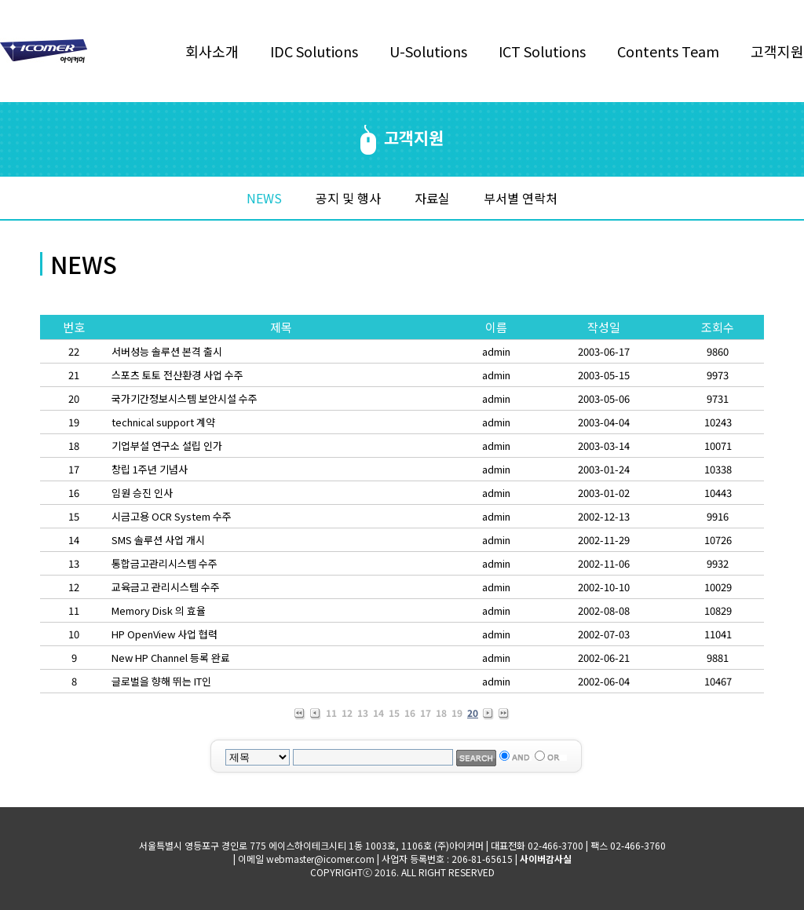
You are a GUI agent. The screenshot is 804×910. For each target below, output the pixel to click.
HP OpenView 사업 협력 (164, 634)
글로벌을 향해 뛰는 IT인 (161, 681)
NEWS (264, 197)
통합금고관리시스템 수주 (164, 563)
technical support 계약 (163, 422)
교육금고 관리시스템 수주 (165, 586)
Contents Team (668, 51)
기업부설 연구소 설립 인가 (166, 445)
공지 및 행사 (348, 197)
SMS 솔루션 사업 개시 (158, 539)
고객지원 (777, 51)
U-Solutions (428, 51)
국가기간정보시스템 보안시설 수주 (184, 398)
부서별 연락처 (520, 197)
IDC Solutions (314, 51)
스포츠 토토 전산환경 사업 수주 (177, 374)
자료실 (432, 197)
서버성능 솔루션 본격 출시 (166, 351)
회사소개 (212, 51)
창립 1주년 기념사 (149, 469)
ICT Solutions (542, 51)
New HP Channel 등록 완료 (170, 657)
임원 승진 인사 (142, 492)
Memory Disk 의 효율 (158, 610)
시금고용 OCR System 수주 (171, 516)
